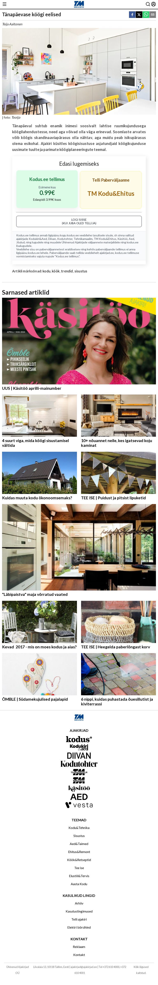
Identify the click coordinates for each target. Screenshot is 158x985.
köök (56, 271)
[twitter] (139, 15)
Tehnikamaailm (83, 238)
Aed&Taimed (79, 844)
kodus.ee (73, 235)
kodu (46, 271)
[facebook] (132, 15)
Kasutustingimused (79, 911)
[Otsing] (147, 4)
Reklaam (79, 947)
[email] (152, 15)
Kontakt (79, 955)
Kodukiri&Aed (38, 238)
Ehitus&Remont (79, 852)
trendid (67, 271)
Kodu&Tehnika (79, 828)
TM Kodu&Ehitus (105, 238)
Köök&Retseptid (79, 860)
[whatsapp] (146, 15)
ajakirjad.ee (107, 252)
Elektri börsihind (79, 927)
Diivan (52, 238)
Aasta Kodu (79, 884)
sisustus (80, 271)
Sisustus (79, 836)
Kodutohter (64, 238)
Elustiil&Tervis (79, 876)
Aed (131, 238)
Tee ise (79, 868)
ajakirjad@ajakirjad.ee (84, 967)
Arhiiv (79, 903)
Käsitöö (122, 238)
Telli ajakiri (79, 919)
